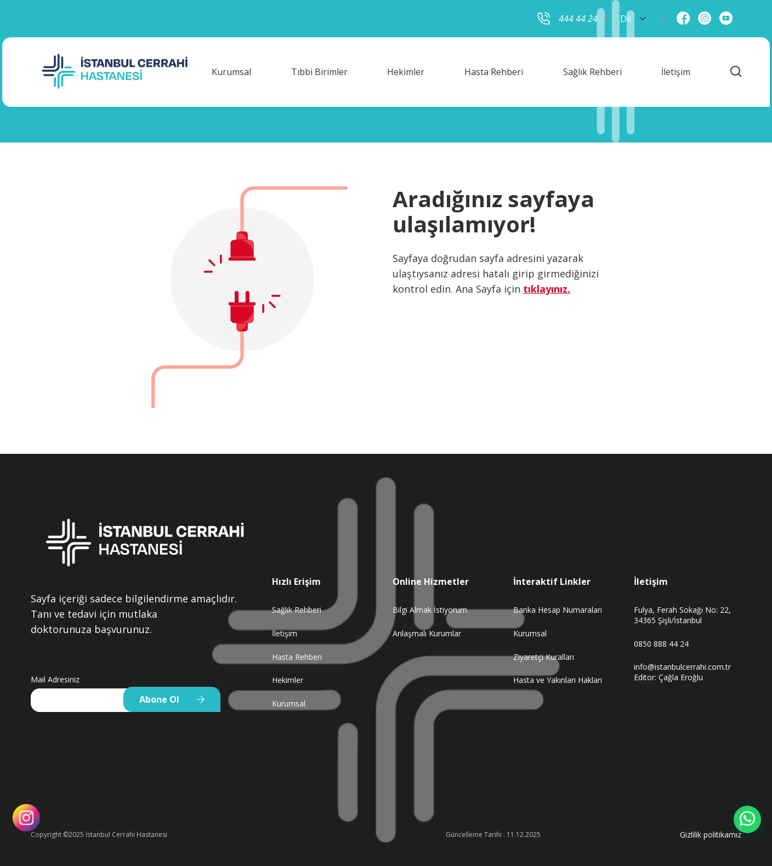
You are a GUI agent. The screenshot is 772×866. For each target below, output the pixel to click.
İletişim (675, 69)
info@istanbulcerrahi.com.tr (682, 667)
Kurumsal (231, 69)
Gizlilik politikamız (710, 834)
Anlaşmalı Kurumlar (427, 633)
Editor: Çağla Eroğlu (668, 677)
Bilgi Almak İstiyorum (430, 610)
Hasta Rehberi (493, 69)
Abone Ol (159, 699)
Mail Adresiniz (55, 679)
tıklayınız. (546, 288)
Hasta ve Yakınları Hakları (557, 680)
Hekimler (405, 69)
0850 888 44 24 (661, 644)
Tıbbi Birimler (319, 69)
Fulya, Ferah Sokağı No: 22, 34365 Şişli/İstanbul (682, 615)
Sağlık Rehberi (592, 69)
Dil (633, 19)
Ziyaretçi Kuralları (543, 657)
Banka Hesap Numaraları (557, 610)
